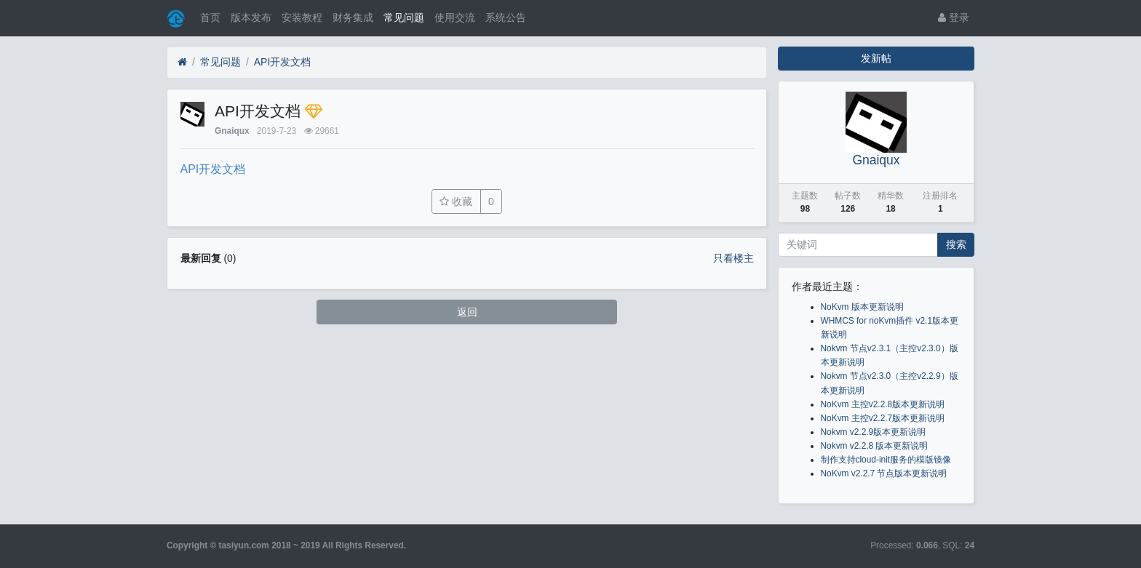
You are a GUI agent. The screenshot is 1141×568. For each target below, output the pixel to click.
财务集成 (353, 17)
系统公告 (505, 17)
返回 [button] (467, 312)
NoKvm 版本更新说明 (862, 307)
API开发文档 (282, 62)
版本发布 (251, 17)
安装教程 (302, 17)
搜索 (956, 244)
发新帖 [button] (876, 58)
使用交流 (454, 17)
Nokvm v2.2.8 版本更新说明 (875, 446)
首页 (210, 17)
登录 (953, 17)
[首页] (182, 62)
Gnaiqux (232, 131)
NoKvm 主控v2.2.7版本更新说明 (883, 418)
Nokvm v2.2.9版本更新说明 (873, 432)
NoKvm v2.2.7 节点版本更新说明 (884, 473)
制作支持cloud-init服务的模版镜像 (886, 460)
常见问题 (403, 17)
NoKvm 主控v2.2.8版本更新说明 (883, 404)
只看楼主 (733, 258)
